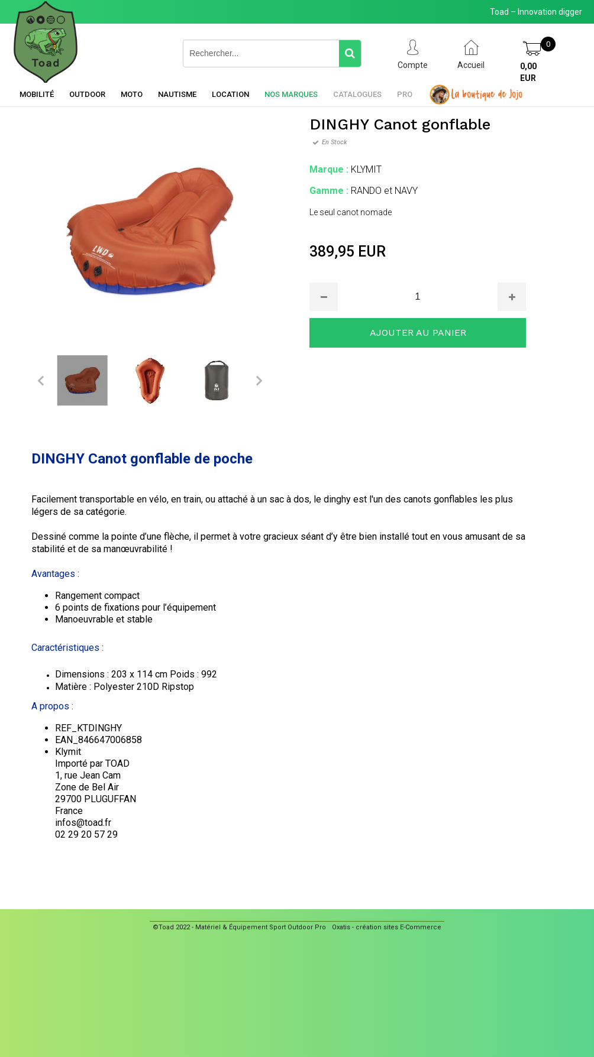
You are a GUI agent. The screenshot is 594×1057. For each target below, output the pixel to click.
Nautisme (177, 94)
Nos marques (291, 94)
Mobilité (37, 94)
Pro (404, 94)
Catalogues (357, 94)
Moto (132, 94)
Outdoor (87, 94)
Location (230, 94)
